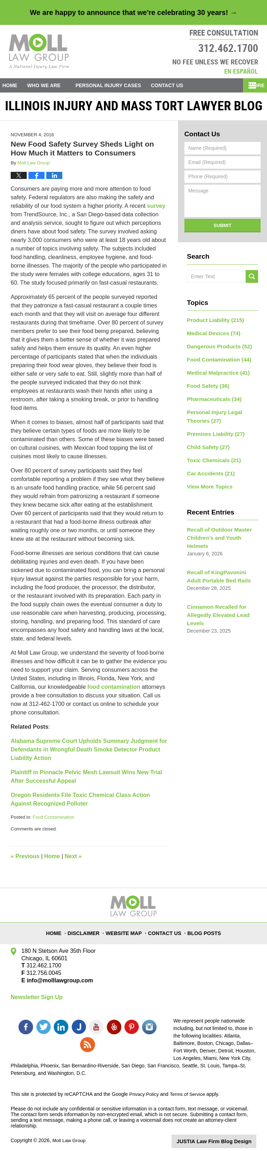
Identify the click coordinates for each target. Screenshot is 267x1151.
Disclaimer (86, 932)
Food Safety (206, 384)
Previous (25, 859)
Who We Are (54, 85)
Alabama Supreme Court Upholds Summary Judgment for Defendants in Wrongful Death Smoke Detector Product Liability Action (89, 752)
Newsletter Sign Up (37, 1000)
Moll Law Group (69, 1136)
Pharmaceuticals (212, 397)
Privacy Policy (144, 1089)
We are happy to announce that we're (133, 12)
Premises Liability (213, 429)
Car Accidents (208, 467)
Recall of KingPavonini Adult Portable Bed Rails (221, 558)
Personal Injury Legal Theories (212, 413)
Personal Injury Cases (118, 85)
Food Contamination (53, 820)
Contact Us (182, 85)
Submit (222, 228)
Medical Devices (211, 335)
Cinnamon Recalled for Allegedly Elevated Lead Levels (215, 595)
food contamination (113, 690)
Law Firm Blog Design (222, 1136)
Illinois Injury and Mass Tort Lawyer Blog (39, 51)
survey (156, 209)
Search (252, 279)
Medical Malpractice (215, 372)
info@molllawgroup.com (57, 983)
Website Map (126, 932)
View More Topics (208, 479)
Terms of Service (189, 1089)
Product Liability (213, 322)
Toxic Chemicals (211, 454)
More (251, 85)
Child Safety (206, 442)
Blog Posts (205, 932)
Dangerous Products (216, 347)
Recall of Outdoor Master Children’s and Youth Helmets (222, 525)
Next (73, 859)
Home (14, 85)
